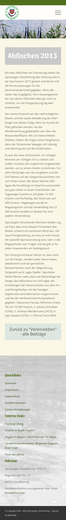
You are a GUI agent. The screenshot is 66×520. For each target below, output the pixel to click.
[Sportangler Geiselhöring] (27, 12)
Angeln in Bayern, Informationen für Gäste (30, 437)
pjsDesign (12, 515)
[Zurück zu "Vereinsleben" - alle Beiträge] (33, 331)
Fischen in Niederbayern (19, 430)
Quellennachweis (15, 402)
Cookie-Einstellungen (17, 409)
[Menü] (56, 12)
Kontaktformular (15, 492)
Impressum (12, 389)
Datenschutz (12, 396)
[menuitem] (56, 12)
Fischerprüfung (14, 423)
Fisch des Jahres (14, 454)
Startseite (10, 383)
